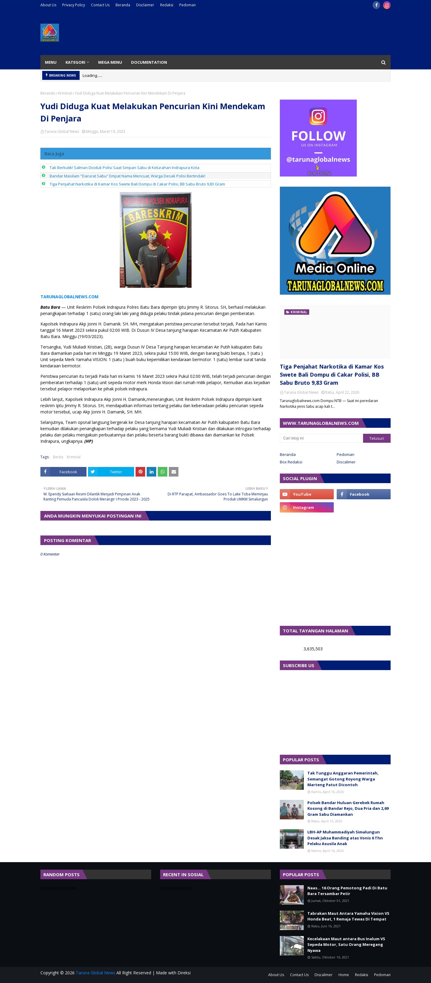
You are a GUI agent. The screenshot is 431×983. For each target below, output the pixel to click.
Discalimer (346, 462)
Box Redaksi (291, 462)
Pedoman (187, 4)
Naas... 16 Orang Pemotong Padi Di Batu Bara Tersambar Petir (347, 891)
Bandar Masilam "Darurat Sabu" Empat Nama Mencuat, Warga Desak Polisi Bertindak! (127, 176)
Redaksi (166, 4)
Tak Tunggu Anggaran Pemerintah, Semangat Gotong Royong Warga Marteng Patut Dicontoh (343, 778)
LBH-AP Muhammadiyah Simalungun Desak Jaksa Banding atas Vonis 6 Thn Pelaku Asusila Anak (345, 837)
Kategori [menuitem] (75, 62)
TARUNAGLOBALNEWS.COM (69, 296)
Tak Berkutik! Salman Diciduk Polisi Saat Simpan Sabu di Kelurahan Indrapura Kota (124, 167)
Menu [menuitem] (51, 62)
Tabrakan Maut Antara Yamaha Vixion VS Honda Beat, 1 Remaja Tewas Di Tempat (348, 916)
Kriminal (65, 93)
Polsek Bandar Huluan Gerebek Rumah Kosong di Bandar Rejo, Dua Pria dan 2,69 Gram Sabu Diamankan (347, 808)
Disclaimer (145, 4)
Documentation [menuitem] (149, 62)
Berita (58, 456)
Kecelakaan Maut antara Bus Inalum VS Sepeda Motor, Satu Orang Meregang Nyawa (346, 944)
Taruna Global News (62, 131)
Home (344, 974)
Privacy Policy (73, 4)
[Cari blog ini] (321, 438)
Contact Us (100, 4)
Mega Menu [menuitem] (110, 62)
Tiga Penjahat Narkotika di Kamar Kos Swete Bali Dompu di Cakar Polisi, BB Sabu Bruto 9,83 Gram (137, 184)
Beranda (123, 4)
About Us (48, 4)
